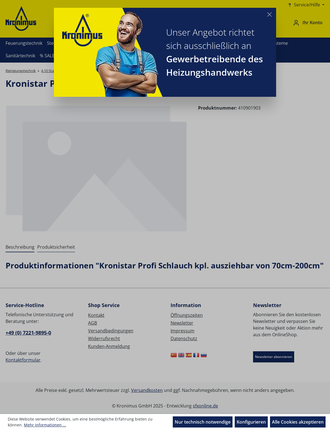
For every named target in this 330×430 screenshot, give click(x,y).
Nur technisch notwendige (203, 422)
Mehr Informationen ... (45, 424)
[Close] (269, 14)
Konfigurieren (251, 422)
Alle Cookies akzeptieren (298, 422)
